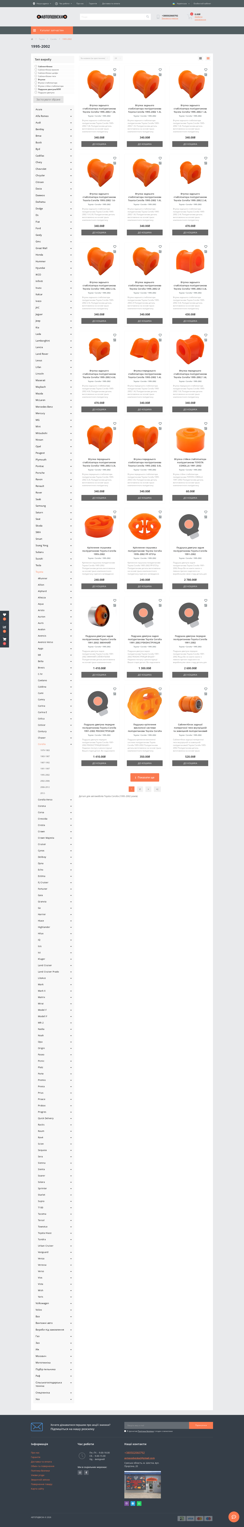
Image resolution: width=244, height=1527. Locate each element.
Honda (39, 254)
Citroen (40, 182)
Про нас (80, 3)
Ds (37, 215)
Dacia (39, 188)
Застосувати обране (48, 99)
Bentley (40, 129)
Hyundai (40, 267)
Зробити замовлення (200, 18)
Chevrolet (41, 168)
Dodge (39, 208)
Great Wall (41, 248)
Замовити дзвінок (170, 18)
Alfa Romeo (42, 116)
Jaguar (39, 314)
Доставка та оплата (111, 3)
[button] (4, 641)
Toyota (42, 39)
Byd (38, 148)
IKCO (38, 274)
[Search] (147, 17)
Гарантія (93, 3)
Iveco (39, 301)
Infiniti (39, 281)
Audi (38, 122)
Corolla (53, 39)
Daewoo (40, 195)
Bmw (38, 135)
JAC (37, 307)
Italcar (39, 294)
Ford (38, 228)
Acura (39, 109)
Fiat (38, 221)
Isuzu (39, 287)
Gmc (38, 241)
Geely (39, 234)
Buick (39, 142)
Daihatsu (40, 201)
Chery (39, 162)
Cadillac (40, 155)
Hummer (41, 261)
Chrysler (40, 175)
